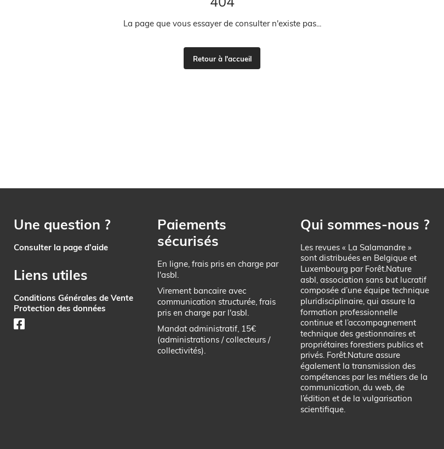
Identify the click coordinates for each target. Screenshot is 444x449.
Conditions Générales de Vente (73, 298)
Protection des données (60, 308)
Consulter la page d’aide (61, 247)
